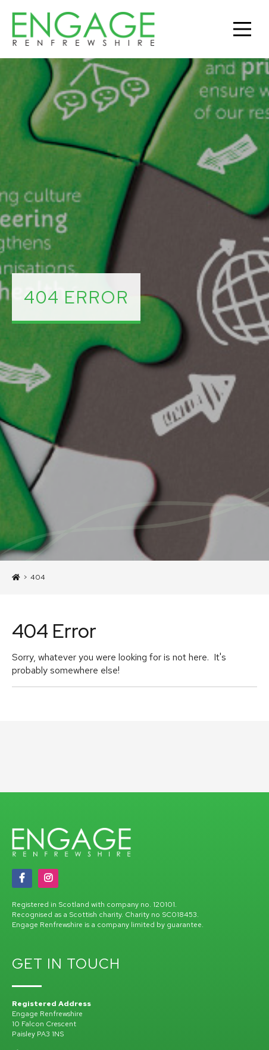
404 (37, 577)
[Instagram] (48, 878)
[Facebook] (22, 878)
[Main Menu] (242, 29)
